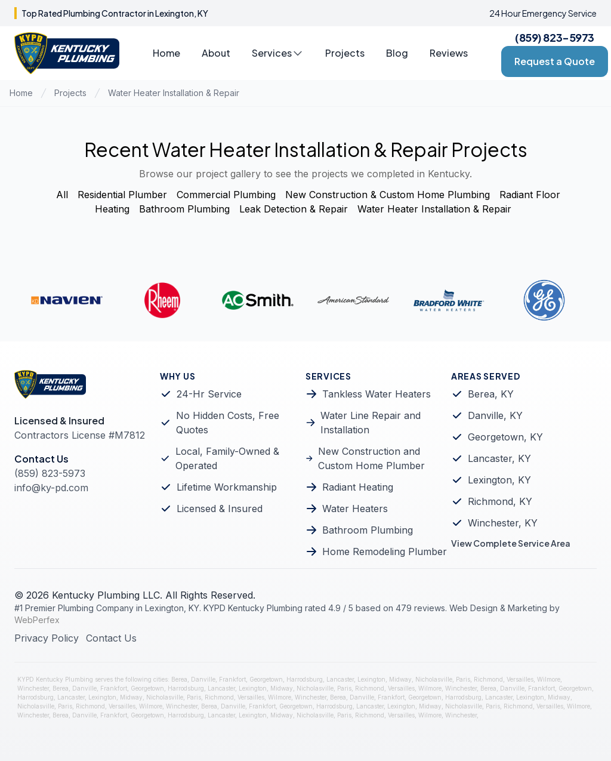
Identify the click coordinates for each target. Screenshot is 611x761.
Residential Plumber (122, 195)
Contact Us (111, 638)
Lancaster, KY (499, 458)
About (216, 53)
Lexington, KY (499, 480)
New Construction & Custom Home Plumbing (387, 195)
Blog (397, 53)
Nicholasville (433, 679)
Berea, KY (491, 394)
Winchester (33, 688)
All (62, 195)
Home (166, 53)
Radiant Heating (357, 487)
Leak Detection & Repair (293, 209)
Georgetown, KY (505, 437)
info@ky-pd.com (51, 488)
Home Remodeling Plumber (384, 551)
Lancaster (340, 679)
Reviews (449, 53)
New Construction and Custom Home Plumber (371, 458)
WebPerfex (37, 620)
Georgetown (266, 679)
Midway (400, 679)
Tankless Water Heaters (376, 394)
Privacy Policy (46, 638)
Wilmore (548, 679)
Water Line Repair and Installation (370, 422)
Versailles (520, 679)
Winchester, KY (503, 523)
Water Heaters (355, 508)
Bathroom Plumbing (184, 209)
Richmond (488, 679)
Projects (345, 53)
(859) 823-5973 (554, 37)
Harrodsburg (304, 679)
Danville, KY (495, 415)
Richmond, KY (500, 501)
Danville (203, 679)
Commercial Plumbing (226, 195)
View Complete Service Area (510, 543)
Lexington (371, 679)
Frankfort (232, 679)
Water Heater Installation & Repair (173, 93)
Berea (179, 679)
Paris (463, 679)
